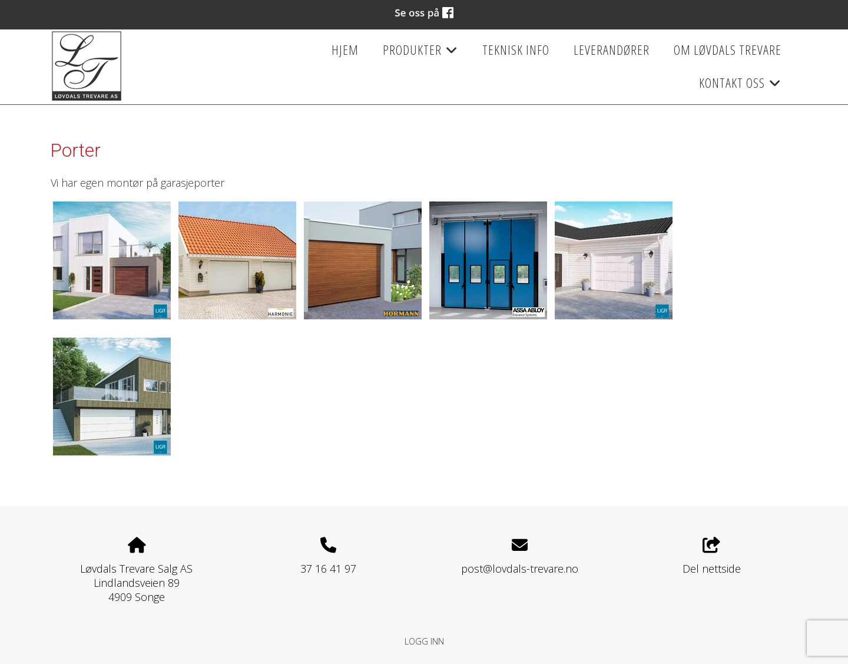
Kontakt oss (740, 87)
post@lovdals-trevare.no (519, 568)
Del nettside (712, 556)
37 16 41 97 (328, 568)
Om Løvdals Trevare (727, 50)
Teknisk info (515, 50)
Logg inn (424, 641)
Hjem (345, 50)
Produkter (420, 54)
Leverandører (612, 50)
